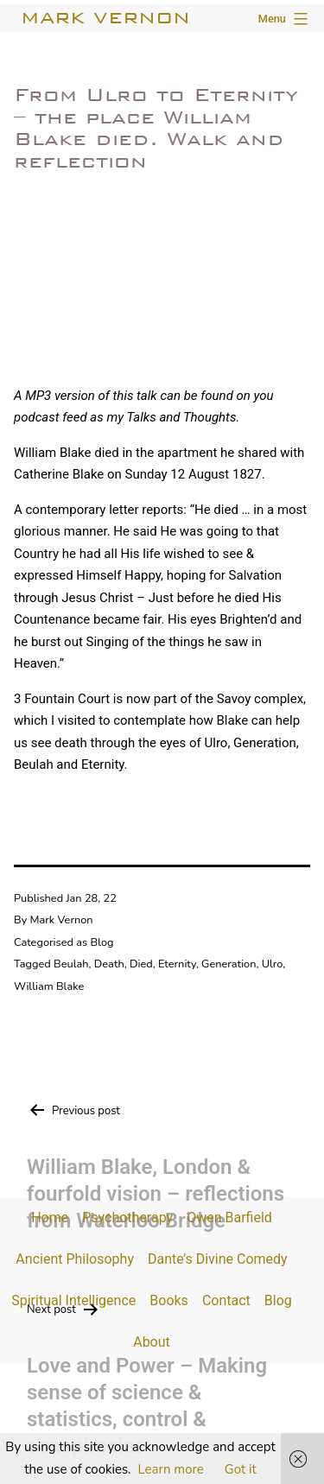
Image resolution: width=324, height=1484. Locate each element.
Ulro (272, 964)
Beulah (71, 964)
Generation (228, 964)
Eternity (177, 964)
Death (109, 964)
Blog (102, 942)
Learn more (171, 1469)
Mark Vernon (105, 18)
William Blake (49, 986)
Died (141, 964)
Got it (241, 1469)
